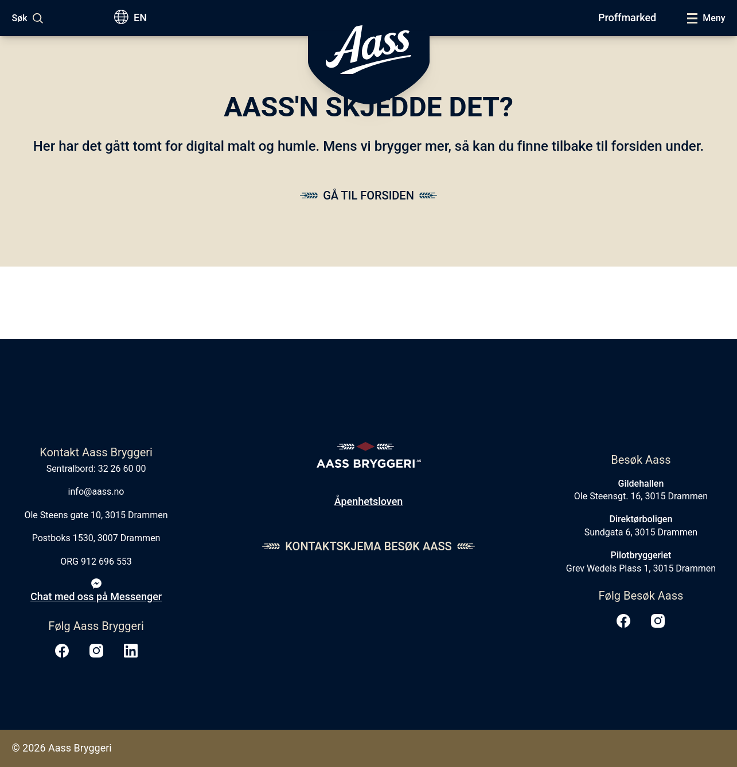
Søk (20, 18)
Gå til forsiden (368, 195)
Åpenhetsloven (368, 501)
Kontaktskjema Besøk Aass (368, 546)
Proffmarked (627, 17)
